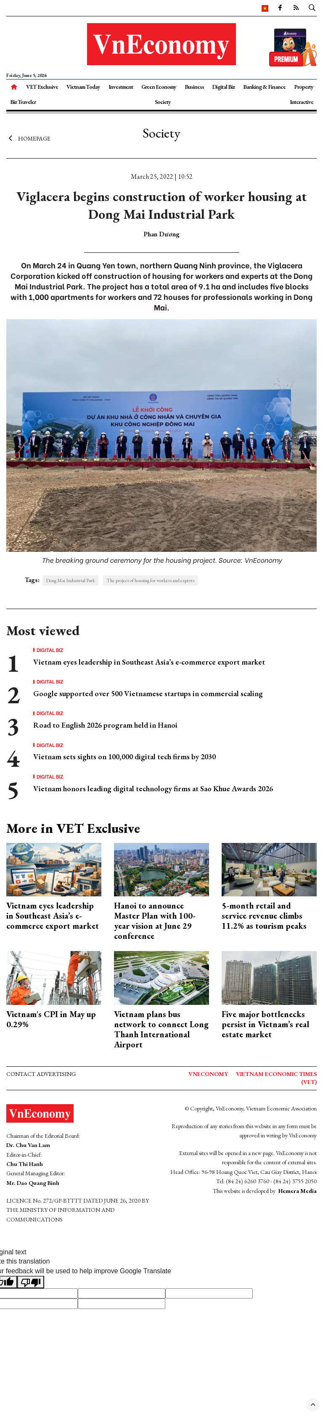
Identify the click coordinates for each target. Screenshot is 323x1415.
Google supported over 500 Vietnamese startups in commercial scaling (148, 693)
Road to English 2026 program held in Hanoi (105, 725)
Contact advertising (41, 1074)
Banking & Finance (264, 86)
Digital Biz (223, 86)
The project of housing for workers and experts (150, 580)
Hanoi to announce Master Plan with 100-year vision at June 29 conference (155, 920)
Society (163, 102)
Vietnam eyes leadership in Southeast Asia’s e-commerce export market (149, 662)
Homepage (28, 138)
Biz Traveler (23, 102)
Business (194, 86)
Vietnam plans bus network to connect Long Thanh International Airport (161, 1029)
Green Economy (158, 86)
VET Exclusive (42, 86)
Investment (121, 86)
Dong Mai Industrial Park (70, 580)
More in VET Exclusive (73, 828)
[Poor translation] (30, 1282)
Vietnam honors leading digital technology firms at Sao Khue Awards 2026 (153, 788)
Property (303, 86)
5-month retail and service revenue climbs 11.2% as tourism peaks (264, 915)
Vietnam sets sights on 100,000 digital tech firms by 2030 (124, 756)
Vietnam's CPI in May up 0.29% (51, 1019)
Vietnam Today (83, 86)
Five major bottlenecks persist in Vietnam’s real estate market (265, 1024)
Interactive (301, 102)
